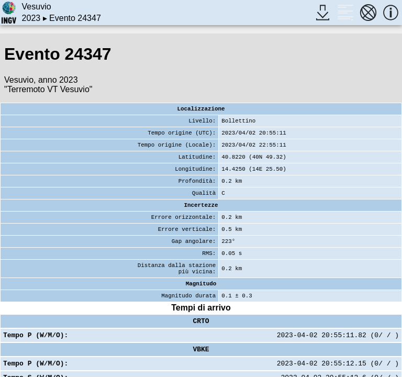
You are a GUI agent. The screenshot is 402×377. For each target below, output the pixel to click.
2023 (31, 18)
